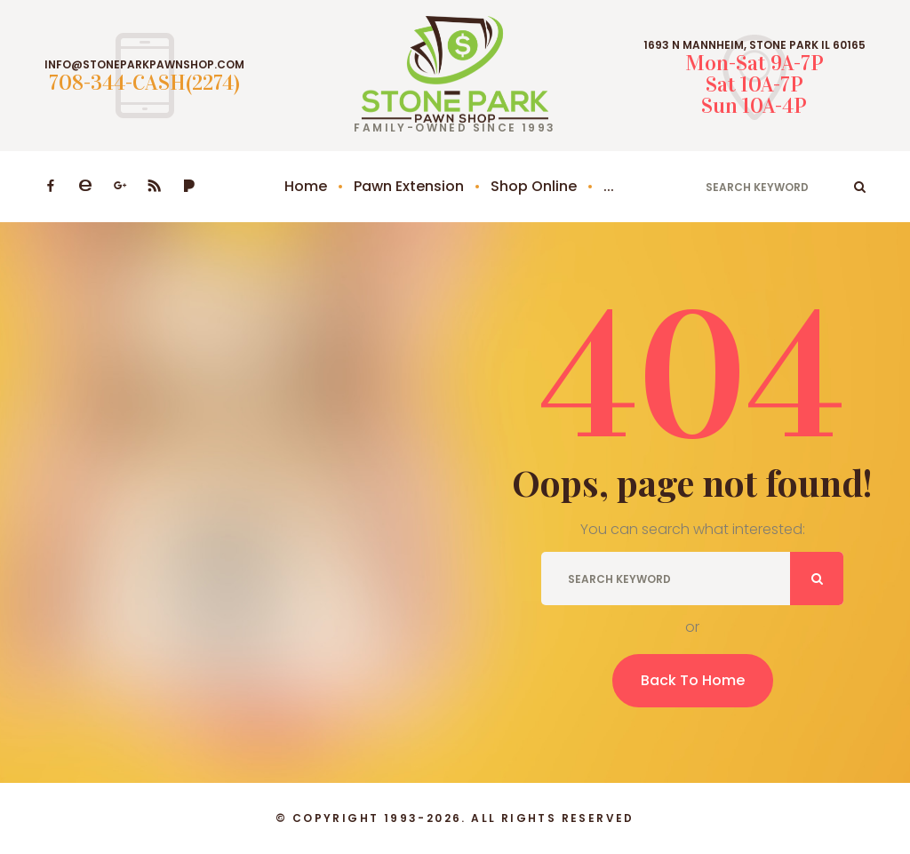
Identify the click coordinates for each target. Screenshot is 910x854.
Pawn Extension (409, 186)
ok (860, 186)
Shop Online (534, 186)
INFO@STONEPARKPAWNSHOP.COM (144, 65)
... (608, 186)
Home (305, 186)
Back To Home (693, 680)
